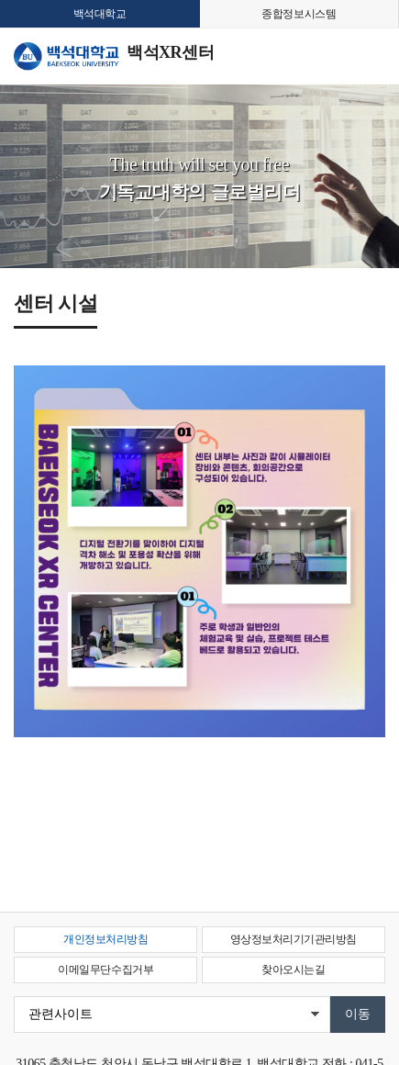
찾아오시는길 (293, 969)
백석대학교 (100, 13)
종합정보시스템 (298, 13)
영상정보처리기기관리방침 (293, 939)
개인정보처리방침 (105, 939)
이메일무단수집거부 (105, 969)
